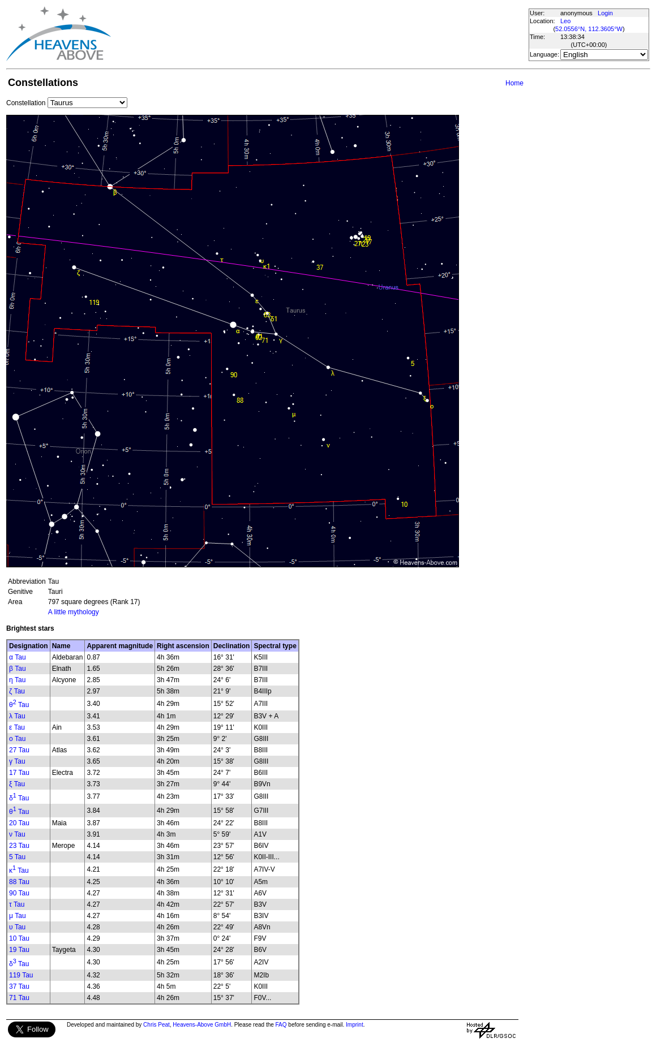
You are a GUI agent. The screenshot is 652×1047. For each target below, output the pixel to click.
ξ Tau (17, 784)
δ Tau (19, 798)
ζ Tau (17, 691)
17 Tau (19, 773)
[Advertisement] (319, 33)
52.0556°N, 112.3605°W (589, 28)
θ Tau (19, 705)
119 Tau (21, 975)
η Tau (17, 680)
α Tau (17, 657)
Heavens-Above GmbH (202, 1025)
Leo (565, 21)
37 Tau (19, 986)
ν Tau (17, 834)
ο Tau (17, 739)
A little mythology (73, 612)
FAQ (281, 1025)
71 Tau (19, 998)
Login (605, 13)
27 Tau (19, 750)
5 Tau (17, 857)
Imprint (354, 1025)
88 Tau (19, 882)
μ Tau (17, 916)
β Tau (17, 669)
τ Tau (16, 904)
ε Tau (17, 727)
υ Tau (17, 927)
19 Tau (19, 950)
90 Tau (19, 893)
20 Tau (19, 823)
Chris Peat (156, 1025)
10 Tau (19, 938)
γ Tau (17, 761)
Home (514, 83)
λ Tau (17, 716)
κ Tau (19, 870)
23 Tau (19, 846)
